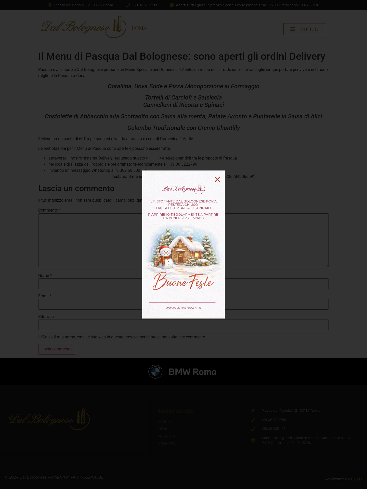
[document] (183, 244)
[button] (217, 179)
